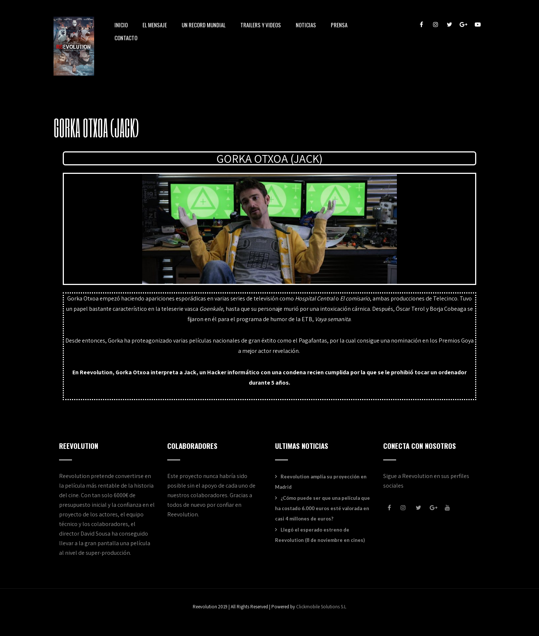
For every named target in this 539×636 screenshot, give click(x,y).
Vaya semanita (332, 319)
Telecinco (445, 298)
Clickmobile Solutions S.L (321, 607)
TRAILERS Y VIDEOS (260, 25)
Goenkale (211, 309)
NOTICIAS (306, 25)
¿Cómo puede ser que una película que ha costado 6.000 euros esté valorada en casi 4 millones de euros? (322, 508)
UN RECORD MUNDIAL (204, 25)
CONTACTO (125, 38)
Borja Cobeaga (448, 309)
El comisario (355, 298)
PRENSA (339, 25)
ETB (307, 319)
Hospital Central (314, 298)
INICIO (121, 25)
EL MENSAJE (155, 25)
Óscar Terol (410, 309)
